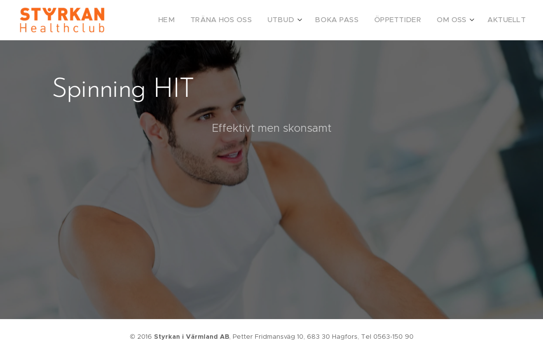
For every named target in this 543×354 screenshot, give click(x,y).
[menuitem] (193, 20)
